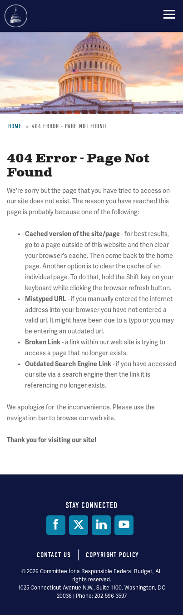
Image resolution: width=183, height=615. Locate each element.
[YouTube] (124, 525)
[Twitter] (78, 525)
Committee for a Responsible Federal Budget (16, 16)
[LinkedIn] (101, 525)
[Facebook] (55, 525)
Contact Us (54, 555)
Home (15, 126)
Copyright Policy (112, 555)
